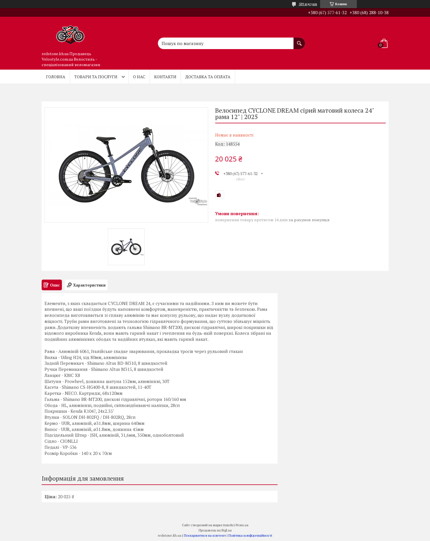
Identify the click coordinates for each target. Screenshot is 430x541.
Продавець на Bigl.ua (215, 530)
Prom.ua (242, 525)
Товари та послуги (95, 76)
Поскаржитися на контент (205, 535)
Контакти (165, 76)
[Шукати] (299, 40)
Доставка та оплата (207, 76)
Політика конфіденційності (250, 535)
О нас (139, 76)
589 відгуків (308, 4)
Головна (55, 76)
